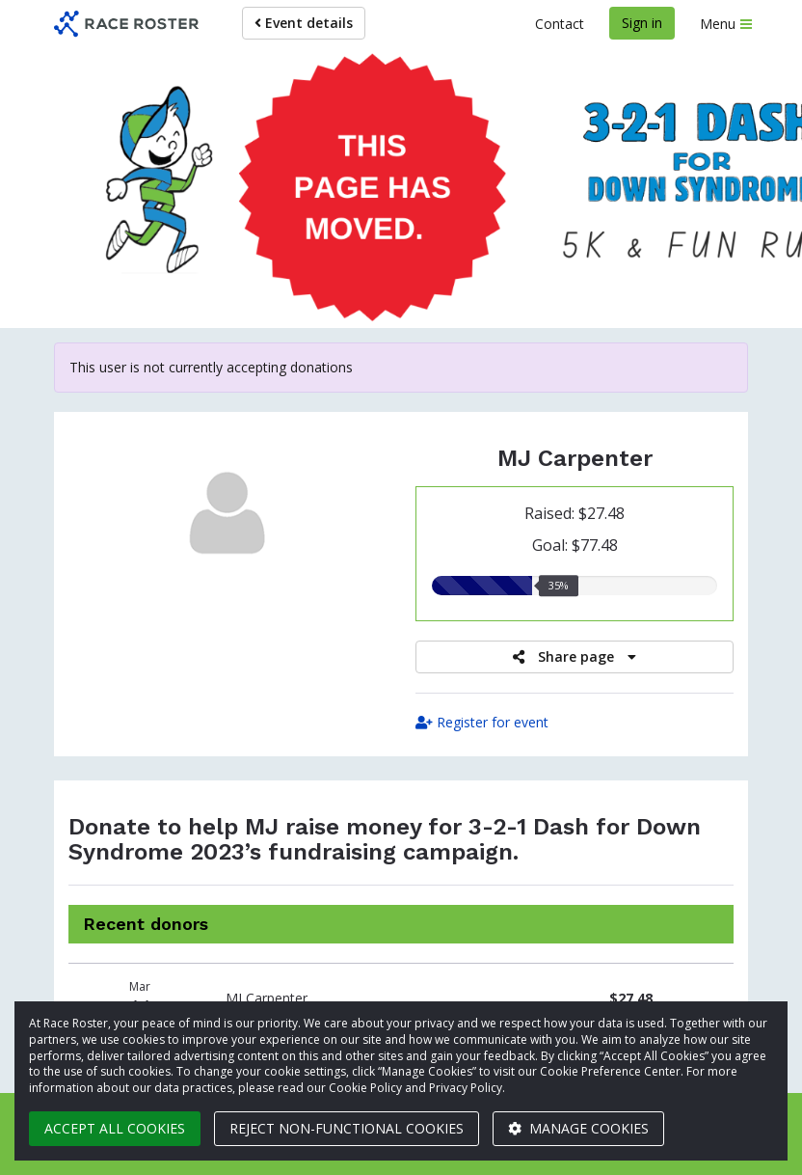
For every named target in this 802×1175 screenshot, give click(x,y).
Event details (303, 23)
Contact (559, 23)
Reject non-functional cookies (346, 1128)
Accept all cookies (114, 1128)
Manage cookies (578, 1128)
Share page (574, 656)
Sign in (642, 23)
